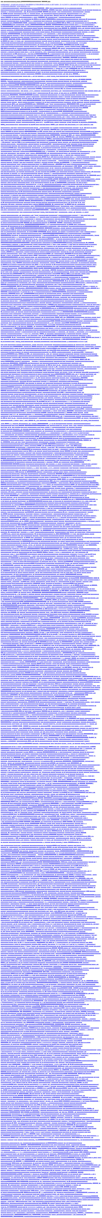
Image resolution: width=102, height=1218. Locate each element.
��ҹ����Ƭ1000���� (9, 195)
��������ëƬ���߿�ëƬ (10, 197)
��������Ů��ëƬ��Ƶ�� (85, 115)
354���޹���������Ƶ (87, 160)
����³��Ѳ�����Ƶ (74, 85)
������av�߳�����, (49, 590)
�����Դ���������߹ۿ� (12, 33)
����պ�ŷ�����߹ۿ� (61, 70)
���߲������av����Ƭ (10, 270)
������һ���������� (11, 299)
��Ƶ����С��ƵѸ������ (12, 794)
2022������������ (29, 15)
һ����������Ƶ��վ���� (12, 200)
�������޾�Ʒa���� (70, 302)
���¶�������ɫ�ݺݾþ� (44, 323)
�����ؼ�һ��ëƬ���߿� (83, 434)
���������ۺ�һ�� (34, 394)
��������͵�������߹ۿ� (77, 341)
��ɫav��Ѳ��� (75, 250)
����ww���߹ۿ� (8, 763)
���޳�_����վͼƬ (44, 173)
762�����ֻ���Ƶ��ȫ (50, 235)
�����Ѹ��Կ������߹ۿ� (33, 539)
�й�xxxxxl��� (64, 155)
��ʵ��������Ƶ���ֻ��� (36, 444)
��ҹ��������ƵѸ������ (79, 508)
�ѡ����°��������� (81, 52)
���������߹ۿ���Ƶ (10, 388)
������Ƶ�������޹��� (67, 19)
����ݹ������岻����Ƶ (53, 403)
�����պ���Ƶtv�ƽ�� (83, 168)
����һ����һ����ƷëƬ (10, 35)
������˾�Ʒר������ (87, 781)
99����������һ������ (63, 173)
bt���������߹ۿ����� (77, 798)
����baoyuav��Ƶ (44, 76)
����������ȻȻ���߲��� (73, 288)
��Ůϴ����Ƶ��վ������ (86, 272)
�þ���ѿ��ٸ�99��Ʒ (77, 281)
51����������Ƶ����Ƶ (63, 514)
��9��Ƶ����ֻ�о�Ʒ (9, 48)
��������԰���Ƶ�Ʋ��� (72, 924)
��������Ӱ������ (71, 32)
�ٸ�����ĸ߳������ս (10, 95)
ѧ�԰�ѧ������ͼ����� (87, 262)
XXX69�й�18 (63, 396)
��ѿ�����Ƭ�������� (37, 61)
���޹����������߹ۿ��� (42, 755)
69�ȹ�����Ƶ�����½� (11, 948)
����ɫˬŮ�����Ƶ (64, 486)
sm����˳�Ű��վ (91, 282)
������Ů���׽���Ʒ (9, 436)
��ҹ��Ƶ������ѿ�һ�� (47, 905)
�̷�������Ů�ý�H (27, 221)
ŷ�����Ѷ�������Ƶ (49, 95)
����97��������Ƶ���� (57, 24)
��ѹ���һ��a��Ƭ (34, 774)
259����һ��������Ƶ (10, 266)
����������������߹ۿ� (47, 574)
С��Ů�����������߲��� (12, 601)
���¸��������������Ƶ (65, 63)
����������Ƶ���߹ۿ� (60, 153)
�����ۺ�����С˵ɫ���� (23, 199)
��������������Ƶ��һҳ (12, 217)
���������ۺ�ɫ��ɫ (82, 465)
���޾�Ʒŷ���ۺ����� (51, 552)
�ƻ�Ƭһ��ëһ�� (6, 272)
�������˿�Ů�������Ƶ (49, 230)
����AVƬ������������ (71, 599)
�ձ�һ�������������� (29, 191)
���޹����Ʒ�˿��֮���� (78, 277)
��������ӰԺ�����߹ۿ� (32, 120)
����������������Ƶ (37, 193)
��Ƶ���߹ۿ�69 (43, 818)
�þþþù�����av (6, 563)
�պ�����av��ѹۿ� (76, 28)
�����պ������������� (18, 30)
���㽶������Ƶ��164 (42, 244)
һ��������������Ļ (82, 83)
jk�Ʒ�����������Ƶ (53, 547)
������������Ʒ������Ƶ (78, 118)
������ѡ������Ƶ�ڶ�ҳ (72, 627)
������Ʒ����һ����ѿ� (73, 33)
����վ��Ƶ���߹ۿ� (54, 416)
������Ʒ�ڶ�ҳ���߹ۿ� (10, 984)
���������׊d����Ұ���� (52, 107)
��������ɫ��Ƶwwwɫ (9, 237)
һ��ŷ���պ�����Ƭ (65, 410)
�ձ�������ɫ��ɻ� (48, 308)
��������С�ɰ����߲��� (51, 44)
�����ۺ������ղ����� (50, 473)
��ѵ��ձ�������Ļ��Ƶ (73, 190)
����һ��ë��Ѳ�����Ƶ (90, 65)
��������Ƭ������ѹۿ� (55, 177)
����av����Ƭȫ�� (9, 155)
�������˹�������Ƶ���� (51, 536)
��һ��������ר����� (11, 59)
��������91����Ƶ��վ (29, 619)
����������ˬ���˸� (10, 348)
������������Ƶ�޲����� (76, 809)
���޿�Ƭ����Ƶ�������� (87, 95)
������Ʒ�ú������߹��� (73, 337)
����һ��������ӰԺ (10, 390)
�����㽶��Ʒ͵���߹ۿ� (85, 909)
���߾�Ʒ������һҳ (82, 647)
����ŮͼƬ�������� (10, 219)
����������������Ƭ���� (71, 931)
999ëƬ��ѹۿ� (18, 41)
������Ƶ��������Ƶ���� (84, 142)
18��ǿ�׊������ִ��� (52, 23)
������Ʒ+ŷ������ (10, 625)
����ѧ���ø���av (8, 144)
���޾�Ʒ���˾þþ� (36, 13)
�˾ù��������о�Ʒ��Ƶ (31, 72)
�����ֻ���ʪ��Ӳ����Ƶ (90, 131)
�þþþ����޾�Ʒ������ (46, 332)
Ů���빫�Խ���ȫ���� (32, 346)
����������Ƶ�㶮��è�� (30, 237)
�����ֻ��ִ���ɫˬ (83, 610)
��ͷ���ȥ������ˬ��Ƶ (10, 372)
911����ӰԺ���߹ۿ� (53, 462)
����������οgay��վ (28, 17)
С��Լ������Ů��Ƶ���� (26, 554)
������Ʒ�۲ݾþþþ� (87, 151)
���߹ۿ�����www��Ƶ (52, 33)
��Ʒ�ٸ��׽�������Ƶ (76, 15)
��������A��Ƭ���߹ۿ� (55, 248)
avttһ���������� (84, 292)
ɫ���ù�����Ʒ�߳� (8, 138)
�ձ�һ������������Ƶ (45, 702)
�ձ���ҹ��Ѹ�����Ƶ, (76, 224)
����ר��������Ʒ (83, 193)
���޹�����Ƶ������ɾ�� (12, 28)
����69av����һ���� (10, 52)
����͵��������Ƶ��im (90, 468)
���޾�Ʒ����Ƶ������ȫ (74, 221)
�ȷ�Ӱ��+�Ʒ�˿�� (78, 202)
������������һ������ (75, 72)
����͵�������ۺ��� (53, 48)
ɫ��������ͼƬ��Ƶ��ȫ (55, 100)
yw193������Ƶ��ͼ (40, 1125)
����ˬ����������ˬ (10, 91)
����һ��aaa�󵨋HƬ (72, 374)
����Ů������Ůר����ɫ (11, 239)
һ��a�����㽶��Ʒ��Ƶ (32, 86)
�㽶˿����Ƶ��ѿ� (86, 667)
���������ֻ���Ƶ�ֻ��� (11, 57)
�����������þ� (71, 682)
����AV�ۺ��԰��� (56, 409)
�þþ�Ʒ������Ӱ (43, 250)
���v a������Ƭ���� (32, 23)
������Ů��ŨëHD (32, 115)
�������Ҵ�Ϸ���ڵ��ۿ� (86, 23)
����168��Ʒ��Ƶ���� (85, 266)
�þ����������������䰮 (31, 113)
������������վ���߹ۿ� (81, 39)
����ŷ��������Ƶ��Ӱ (50, 252)
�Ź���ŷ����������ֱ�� (12, 222)
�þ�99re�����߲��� (50, 346)
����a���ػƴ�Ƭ (30, 46)
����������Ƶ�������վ (50, 57)
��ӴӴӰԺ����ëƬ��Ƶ (66, 199)
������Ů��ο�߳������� (87, 310)
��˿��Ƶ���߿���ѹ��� (11, 186)
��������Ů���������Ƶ (75, 111)
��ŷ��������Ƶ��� (53, 120)
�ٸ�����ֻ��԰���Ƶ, (46, 144)
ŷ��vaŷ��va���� (59, 244)
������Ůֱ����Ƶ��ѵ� (42, 711)
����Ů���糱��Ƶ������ (58, 39)
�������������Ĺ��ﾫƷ (77, 21)
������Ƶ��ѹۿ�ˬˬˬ (66, 693)
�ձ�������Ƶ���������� (70, 217)
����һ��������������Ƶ (36, 352)
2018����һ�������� (67, 517)
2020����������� (42, 292)
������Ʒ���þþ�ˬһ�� (50, 1146)
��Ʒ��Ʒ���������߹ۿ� (35, 33)
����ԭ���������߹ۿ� (11, 284)
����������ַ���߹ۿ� (43, 253)
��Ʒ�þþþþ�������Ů (83, 632)
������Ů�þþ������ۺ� (12, 19)
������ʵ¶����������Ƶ (12, 46)
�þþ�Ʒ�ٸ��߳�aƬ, (32, 111)
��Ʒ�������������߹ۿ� (27, 44)
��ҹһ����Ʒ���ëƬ (78, 155)
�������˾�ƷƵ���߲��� (42, 30)
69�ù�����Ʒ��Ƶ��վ (46, 684)
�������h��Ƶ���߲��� (11, 50)
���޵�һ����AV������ (88, 30)
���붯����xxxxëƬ (32, 217)
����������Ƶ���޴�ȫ (11, 133)
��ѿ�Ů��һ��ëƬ (93, 304)
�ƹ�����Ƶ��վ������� (12, 23)
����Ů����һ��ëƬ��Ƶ (10, 233)
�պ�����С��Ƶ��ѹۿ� (52, 50)
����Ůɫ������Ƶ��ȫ (10, 21)
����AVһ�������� (91, 209)
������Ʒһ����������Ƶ (36, 106)
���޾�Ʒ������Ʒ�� (9, 191)
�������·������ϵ (58, 405)
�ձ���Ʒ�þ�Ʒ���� (9, 264)
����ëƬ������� (32, 37)
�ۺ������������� (52, 184)
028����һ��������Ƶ (43, 643)
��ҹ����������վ (25, 534)
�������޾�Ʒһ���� (9, 113)
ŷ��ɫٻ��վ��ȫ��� (73, 445)
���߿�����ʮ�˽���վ (31, 186)
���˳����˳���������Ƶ (69, 614)
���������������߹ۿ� (12, 175)
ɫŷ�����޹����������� (73, 91)
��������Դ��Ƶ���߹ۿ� (11, 1163)
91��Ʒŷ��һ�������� (54, 8)
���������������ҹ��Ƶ (53, 186)
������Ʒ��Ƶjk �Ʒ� (31, 32)
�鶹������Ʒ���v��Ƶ (67, 847)
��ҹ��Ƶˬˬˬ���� (7, 488)
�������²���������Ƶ (59, 21)
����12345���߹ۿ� (89, 286)
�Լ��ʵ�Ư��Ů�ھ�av (30, 239)
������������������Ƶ (13, 117)
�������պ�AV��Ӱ (47, 705)
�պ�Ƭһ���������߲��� (72, 388)
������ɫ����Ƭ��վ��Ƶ (11, 100)
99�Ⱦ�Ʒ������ (82, 157)
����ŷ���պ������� (31, 592)
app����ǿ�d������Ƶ (10, 221)
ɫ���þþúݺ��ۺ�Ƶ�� (8, 96)
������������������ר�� (39, 48)
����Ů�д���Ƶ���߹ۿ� (89, 658)
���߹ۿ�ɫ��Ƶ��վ (46, 15)
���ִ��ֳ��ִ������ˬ (40, 209)
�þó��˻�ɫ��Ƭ (81, 182)
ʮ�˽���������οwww (56, 43)
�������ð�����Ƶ (30, 295)
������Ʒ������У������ (58, 383)
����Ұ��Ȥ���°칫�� (52, 11)
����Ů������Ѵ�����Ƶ (27, 262)
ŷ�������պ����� (63, 253)
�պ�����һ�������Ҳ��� (13, 599)
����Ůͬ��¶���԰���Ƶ (19, 501)
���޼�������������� (49, 279)
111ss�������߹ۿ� (30, 57)
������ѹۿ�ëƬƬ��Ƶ (45, 104)
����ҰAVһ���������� (11, 11)
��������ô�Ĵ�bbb (90, 510)
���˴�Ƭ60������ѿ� (10, 282)
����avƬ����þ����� (62, 79)
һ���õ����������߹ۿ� (11, 137)
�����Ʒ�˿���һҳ (29, 281)
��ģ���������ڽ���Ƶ (64, 272)
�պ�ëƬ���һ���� (43, 378)
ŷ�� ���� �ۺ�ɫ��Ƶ (90, 924)
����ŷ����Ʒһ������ (41, 158)
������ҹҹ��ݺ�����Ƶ (73, 188)
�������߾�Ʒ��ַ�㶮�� (29, 124)
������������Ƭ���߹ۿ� (53, 74)
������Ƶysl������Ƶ (28, 479)
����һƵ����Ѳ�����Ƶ (21, 68)
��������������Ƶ (10, 74)
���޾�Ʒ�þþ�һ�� (67, 252)
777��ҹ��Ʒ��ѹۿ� (86, 215)
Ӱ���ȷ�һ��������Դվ (56, 412)
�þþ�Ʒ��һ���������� (52, 72)
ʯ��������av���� (52, 673)
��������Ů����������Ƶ (31, 750)
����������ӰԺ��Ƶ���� (73, 282)
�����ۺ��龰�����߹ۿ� (33, 431)
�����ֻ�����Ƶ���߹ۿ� (11, 521)
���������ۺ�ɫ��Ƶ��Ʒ (28, 667)
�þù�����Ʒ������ (33, 403)
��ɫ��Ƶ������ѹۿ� (13, 168)
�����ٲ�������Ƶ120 (32, 188)
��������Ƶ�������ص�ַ (35, 43)
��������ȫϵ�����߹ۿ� (70, 363)
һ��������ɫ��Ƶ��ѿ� (49, 860)
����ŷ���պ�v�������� (12, 106)
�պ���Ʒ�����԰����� (47, 164)
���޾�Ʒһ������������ (72, 147)
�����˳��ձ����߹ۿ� (10, 612)
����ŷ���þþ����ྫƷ (54, 842)
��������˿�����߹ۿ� (72, 554)
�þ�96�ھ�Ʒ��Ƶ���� (86, 636)
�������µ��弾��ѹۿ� (51, 91)
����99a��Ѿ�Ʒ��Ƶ (9, 182)
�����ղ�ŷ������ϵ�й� (86, 50)
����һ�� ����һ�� (67, 35)
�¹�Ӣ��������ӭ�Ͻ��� (31, 374)
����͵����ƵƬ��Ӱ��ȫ (90, 367)
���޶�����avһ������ (36, 718)
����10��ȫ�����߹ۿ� (71, 689)
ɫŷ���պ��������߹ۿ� (39, 153)
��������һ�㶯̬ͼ (86, 186)
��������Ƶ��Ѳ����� (75, 55)
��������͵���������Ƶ (36, 504)
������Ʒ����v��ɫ (60, 378)
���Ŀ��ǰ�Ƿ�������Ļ (70, 37)
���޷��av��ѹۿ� (70, 433)
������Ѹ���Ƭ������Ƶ (74, 120)
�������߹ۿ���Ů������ (12, 24)
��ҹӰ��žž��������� (10, 140)
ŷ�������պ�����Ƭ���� (12, 1006)
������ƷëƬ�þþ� (16, 962)
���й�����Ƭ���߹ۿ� (52, 372)
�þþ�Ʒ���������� (9, 206)
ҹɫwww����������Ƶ (53, 902)
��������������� (50, 499)
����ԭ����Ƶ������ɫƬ (11, 248)
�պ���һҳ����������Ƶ (60, 352)
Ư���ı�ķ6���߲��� (83, 1148)
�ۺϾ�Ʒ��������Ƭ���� (60, 423)
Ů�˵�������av (88, 24)
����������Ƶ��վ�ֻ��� (30, 388)
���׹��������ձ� (18, 713)
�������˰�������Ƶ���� (74, 295)
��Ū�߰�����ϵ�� (73, 68)
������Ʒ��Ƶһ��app (85, 768)
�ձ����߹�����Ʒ (77, 93)
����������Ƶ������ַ (48, 687)
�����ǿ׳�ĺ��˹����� (73, 102)
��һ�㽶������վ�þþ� (57, 512)
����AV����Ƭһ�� (27, 453)
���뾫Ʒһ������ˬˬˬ (50, 160)
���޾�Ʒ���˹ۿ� (25, 79)
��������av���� (51, 26)
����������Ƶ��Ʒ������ (50, 170)
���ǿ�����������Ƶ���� (59, 83)
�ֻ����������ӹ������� (33, 140)
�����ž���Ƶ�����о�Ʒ (35, 149)
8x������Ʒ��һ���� (53, 671)
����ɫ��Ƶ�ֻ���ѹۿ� (50, 171)
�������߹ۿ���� (51, 526)
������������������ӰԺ (35, 304)
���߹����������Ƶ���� (65, 781)
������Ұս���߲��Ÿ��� (34, 583)
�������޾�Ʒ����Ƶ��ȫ (55, 208)
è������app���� (93, 346)
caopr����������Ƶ (60, 277)
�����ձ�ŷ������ (87, 19)
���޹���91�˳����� (74, 209)
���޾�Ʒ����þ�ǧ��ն (78, 76)
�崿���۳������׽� (47, 19)
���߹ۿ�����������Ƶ (56, 224)
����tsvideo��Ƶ (88, 32)
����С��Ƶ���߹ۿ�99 (75, 845)
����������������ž (11, 188)
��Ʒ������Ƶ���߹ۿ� (73, 420)
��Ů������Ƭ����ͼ (10, 63)
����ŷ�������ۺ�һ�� (29, 171)
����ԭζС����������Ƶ (42, 361)
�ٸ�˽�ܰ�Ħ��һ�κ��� (88, 127)
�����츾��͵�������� (73, 293)
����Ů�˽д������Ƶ (44, 63)
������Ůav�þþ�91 (73, 523)
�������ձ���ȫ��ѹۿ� (80, 106)
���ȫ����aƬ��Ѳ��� (35, 118)
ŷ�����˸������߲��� (65, 556)
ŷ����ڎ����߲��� (44, 669)
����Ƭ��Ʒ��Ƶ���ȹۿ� (70, 124)
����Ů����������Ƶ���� (53, 197)
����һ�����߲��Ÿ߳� (30, 641)
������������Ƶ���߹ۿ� (36, 127)
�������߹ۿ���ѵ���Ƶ (63, 328)
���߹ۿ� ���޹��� (43, 146)
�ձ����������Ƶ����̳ (61, 242)
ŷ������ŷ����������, (48, 133)
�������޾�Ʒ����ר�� (10, 146)
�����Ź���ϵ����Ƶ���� (57, 81)
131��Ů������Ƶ (52, 632)
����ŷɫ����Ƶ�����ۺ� (11, 429)
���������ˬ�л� (60, 281)
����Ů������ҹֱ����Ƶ (30, 74)
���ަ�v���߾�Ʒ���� (51, 41)
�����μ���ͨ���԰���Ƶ (43, 277)
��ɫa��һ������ (8, 153)
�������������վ (90, 689)
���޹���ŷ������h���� (70, 1015)
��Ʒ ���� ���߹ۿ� (92, 91)
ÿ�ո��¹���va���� (67, 590)
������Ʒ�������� (10, 107)
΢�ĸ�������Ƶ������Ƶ (10, 541)
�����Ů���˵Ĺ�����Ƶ (31, 812)
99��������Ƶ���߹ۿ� (74, 392)
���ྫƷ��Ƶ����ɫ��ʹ (59, 76)
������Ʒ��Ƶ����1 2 (71, 464)
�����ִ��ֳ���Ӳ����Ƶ (36, 83)
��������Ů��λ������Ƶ (82, 96)
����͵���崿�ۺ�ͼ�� (59, 425)
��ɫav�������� (43, 70)
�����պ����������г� (77, 268)
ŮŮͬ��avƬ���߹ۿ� (69, 50)
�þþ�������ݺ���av (53, 293)
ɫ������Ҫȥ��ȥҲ (68, 206)
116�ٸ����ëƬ (6, 142)
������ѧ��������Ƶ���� (68, 324)
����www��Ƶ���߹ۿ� (80, 332)
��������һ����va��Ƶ (85, 264)
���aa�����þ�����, (75, 200)
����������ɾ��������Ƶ (31, 355)
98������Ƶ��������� (11, 76)
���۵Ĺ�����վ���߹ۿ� (34, 445)
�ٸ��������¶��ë (91, 184)
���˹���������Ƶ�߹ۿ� (31, 735)
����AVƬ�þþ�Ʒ (90, 935)
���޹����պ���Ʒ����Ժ (25, 488)
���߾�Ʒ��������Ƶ (86, 35)
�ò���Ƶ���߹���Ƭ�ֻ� (81, 253)
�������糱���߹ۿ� (46, 46)
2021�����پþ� (52, 151)
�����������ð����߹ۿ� (35, 704)
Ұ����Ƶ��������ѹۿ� (89, 548)
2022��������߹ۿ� (34, 486)
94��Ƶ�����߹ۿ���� (71, 434)
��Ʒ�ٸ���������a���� (34, 59)
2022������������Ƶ (10, 15)
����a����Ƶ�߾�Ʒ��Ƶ (10, 370)
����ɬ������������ (11, 319)
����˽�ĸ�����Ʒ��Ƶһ (32, 50)
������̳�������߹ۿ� (51, 812)
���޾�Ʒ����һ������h (82, 1086)
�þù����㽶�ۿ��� (74, 427)
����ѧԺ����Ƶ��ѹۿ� (53, 129)
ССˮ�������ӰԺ (7, 328)
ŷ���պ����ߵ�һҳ (8, 252)
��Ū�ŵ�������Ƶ (8, 231)
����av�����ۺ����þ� (58, 398)
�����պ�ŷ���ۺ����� (11, 204)
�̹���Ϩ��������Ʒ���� (70, 574)
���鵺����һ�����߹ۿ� (69, 151)
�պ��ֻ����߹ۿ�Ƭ (48, 530)
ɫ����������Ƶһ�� (61, 144)
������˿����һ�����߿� (27, 252)
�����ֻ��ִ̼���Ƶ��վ (27, 104)
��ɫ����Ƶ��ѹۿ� (57, 608)
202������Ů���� (25, 306)
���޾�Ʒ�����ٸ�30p (9, 55)
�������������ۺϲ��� (23, 698)
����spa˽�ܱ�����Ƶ (8, 741)
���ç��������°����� (77, 663)
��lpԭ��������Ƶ (44, 310)
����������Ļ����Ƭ (69, 127)
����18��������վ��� (35, 157)
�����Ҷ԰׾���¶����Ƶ (30, 473)
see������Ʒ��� (29, 310)
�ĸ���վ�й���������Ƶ (11, 179)
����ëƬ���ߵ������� (11, 102)
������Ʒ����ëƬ (50, 66)
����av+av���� (89, 1019)
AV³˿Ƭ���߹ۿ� (91, 724)
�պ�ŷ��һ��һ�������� (54, 85)
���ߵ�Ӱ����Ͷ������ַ (76, 98)
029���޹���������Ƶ (10, 8)
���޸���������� (79, 61)
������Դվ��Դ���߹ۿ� (77, 166)
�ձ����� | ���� (53, 140)
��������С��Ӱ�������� (57, 460)
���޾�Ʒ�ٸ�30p (66, 477)
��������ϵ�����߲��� (31, 370)
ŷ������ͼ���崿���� (33, 28)
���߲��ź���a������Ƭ (59, 350)
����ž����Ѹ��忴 (80, 739)
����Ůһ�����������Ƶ (32, 26)
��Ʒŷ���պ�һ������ (52, 370)
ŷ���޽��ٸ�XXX (60, 68)
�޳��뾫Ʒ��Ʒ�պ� (60, 15)
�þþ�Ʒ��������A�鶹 (62, 246)
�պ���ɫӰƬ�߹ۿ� (69, 525)
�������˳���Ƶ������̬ (70, 315)
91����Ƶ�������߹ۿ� (61, 209)
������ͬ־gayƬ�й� (50, 410)
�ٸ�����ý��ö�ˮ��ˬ (65, 181)
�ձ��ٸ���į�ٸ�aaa (19, 54)
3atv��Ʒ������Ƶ (25, 244)
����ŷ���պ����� (79, 46)
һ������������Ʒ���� (69, 17)
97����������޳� (50, 35)
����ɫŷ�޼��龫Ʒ (47, 115)
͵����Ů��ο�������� (51, 337)
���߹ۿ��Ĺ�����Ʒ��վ (31, 623)
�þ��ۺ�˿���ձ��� (90, 308)
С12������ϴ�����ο (90, 37)
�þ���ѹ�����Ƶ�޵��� (31, 990)
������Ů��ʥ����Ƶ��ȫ (57, 357)
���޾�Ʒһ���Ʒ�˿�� (85, 124)
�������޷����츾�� (67, 409)
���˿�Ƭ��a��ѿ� (72, 65)
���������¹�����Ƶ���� (88, 41)
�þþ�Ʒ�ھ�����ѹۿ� (9, 819)
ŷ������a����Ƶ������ (85, 219)
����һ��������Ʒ (92, 102)
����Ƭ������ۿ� (44, 454)
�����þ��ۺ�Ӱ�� (55, 221)
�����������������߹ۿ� (51, 166)
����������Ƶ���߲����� (32, 8)
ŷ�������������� (84, 361)
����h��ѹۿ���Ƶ (89, 464)
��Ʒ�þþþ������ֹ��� (10, 85)
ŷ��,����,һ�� (22, 153)
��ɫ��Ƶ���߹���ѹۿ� (48, 124)
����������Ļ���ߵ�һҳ (32, 122)
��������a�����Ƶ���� (73, 673)
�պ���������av (91, 326)
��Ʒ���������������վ (24, 401)
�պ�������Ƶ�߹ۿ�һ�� (84, 993)
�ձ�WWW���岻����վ (27, 942)
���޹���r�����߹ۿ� (73, 596)
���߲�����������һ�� (75, 86)
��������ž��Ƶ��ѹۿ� (53, 55)
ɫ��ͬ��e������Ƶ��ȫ (30, 164)
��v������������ (90, 68)
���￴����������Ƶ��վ (85, 206)
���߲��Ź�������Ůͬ (90, 372)
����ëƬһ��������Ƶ (22, 272)
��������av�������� (72, 11)
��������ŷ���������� (40, 610)
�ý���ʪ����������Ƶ (66, 239)
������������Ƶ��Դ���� (30, 55)
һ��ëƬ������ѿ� (8, 44)
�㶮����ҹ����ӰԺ (28, 286)
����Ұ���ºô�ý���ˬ (50, 449)
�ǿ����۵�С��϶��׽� (81, 515)
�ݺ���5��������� (73, 8)
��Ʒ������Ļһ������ (51, 966)
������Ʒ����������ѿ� (13, 115)
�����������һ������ (12, 65)
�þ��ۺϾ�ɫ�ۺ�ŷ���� (10, 255)
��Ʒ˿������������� (55, 506)
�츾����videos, (82, 776)
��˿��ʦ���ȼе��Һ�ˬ (78, 299)
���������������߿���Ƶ (47, 206)
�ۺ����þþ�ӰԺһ (74, 149)
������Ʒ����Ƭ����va (74, 170)
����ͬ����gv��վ (26, 206)
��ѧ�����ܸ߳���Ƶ (60, 1088)
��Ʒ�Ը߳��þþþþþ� (67, 23)
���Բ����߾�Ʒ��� (9, 17)
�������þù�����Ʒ (71, 191)
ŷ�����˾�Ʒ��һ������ (11, 66)
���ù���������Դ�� (11, 449)
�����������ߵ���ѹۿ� (12, 10)
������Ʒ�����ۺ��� (11, 72)
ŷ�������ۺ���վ (47, 262)
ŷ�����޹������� (85, 955)
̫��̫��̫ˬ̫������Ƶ (51, 550)
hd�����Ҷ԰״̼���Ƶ (63, 46)
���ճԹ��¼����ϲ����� (72, 279)
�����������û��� (61, 726)
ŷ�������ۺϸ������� (56, 149)
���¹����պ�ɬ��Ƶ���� (50, 32)
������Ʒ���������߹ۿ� (59, 52)
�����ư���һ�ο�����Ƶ (32, 372)
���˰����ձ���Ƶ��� (50, 37)
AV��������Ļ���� (27, 135)
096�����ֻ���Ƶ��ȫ (9, 147)
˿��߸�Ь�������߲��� (32, 11)
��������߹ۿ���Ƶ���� (60, 61)
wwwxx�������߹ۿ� (55, 433)
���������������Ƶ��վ (13, 224)
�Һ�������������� (27, 481)
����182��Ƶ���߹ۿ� (25, 138)
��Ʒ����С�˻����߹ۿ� (11, 173)
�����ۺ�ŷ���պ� (84, 66)
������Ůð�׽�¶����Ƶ (74, 301)
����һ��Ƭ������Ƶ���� (67, 131)
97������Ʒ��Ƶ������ (65, 368)
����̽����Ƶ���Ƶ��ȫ (62, 138)
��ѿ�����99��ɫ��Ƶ (61, 587)
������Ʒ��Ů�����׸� (42, 21)
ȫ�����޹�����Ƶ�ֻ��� (75, 48)
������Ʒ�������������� (75, 113)
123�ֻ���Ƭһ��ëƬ (46, 880)
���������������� (11, 93)
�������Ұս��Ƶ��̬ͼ (27, 766)
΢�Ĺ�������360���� (9, 244)
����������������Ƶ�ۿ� (55, 233)
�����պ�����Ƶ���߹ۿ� (12, 293)
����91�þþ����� (91, 100)
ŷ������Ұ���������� (12, 43)
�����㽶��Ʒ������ (34, 462)
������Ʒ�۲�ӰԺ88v (22, 13)
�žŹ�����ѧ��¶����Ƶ (76, 355)
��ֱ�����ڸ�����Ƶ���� (12, 37)
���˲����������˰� (51, 237)
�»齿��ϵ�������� (66, 95)
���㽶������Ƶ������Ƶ (74, 129)
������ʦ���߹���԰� (28, 255)
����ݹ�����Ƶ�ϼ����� (69, 607)
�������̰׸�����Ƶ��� (55, 118)
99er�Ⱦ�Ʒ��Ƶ (86, 607)
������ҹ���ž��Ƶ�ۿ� (23, 1207)
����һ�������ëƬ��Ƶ (11, 164)
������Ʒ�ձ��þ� (31, 19)
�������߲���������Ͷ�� (32, 151)
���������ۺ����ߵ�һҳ (76, 13)
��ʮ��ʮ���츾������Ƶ (32, 526)
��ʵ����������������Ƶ (13, 184)
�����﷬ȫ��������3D (11, 292)
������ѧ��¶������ (10, 181)
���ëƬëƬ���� (92, 48)
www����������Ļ (89, 319)
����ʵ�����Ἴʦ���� (32, 102)
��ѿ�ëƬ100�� (6, 324)
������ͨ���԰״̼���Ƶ (9, 79)
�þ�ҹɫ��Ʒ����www (27, 409)
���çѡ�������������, (75, 472)
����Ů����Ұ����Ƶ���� (32, 506)
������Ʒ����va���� (70, 171)
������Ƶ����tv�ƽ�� (44, 182)
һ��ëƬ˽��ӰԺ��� (7, 228)
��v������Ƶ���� (9, 1009)
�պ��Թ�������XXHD (32, 528)
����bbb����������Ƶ (76, 228)
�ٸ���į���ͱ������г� (11, 510)
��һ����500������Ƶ (30, 734)
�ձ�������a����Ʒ (34, 472)
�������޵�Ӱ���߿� (81, 138)
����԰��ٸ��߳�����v (62, 162)
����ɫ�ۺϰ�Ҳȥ (41, 52)
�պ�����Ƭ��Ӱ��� (63, 164)
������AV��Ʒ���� (35, 605)
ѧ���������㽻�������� (33, 81)
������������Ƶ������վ (71, 346)
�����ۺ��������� (87, 368)
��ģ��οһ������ (8, 209)
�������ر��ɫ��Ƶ (9, 127)
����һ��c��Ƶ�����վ (34, 748)
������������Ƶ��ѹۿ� (31, 85)
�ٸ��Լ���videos (26, 21)
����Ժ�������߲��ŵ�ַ (28, 131)
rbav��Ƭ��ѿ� (72, 244)
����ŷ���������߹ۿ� (11, 215)
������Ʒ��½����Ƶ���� (12, 405)
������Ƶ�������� (10, 1183)
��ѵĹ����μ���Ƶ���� (71, 26)
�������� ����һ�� (51, 475)
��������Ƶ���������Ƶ (31, 109)
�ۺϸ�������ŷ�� (56, 54)
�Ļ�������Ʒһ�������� (55, 109)
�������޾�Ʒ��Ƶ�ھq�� (11, 88)
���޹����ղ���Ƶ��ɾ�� (11, 640)
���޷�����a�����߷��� (52, 900)
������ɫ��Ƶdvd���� (35, 302)
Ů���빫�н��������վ (84, 158)
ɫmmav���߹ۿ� (48, 484)
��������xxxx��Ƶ (27, 556)
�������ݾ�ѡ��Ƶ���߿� (12, 920)
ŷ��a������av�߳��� (86, 746)
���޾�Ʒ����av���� (9, 162)
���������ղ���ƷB (89, 133)
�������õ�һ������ (32, 66)
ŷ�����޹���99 (89, 352)
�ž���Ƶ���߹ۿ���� (78, 81)
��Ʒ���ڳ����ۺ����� (53, 270)
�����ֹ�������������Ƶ (65, 30)
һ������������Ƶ (32, 41)
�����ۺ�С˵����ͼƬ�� (11, 770)
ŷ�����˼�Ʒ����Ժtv (53, 583)
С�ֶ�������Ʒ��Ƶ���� (33, 293)
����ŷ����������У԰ (52, 652)
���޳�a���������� (72, 10)
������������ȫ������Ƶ (13, 398)
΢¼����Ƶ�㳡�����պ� (81, 552)
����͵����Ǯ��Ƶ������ (77, 197)
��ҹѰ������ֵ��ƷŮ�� (32, 636)
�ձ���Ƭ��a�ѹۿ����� (75, 204)
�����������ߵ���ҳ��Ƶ (12, 157)
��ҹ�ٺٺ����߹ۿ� (73, 74)
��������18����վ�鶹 (53, 88)
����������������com (43, 68)
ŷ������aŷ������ (72, 222)
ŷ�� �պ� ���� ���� (81, 79)
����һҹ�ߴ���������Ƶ (29, 1040)
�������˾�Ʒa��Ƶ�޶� (31, 368)
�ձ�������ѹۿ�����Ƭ (65, 182)
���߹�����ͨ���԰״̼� (55, 830)
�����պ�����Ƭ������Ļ (75, 57)
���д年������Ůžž (27, 219)
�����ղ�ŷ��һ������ (67, 335)
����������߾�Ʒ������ (13, 462)
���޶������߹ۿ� (43, 333)
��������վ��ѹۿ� (9, 104)
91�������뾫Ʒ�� (27, 63)
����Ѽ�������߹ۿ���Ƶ (84, 563)
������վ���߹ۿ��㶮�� (70, 687)
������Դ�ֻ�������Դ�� (12, 308)
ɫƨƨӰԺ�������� (66, 312)
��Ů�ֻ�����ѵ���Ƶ (9, 70)
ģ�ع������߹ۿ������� (73, 317)
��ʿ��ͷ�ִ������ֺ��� (37, 54)
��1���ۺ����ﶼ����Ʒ (31, 91)
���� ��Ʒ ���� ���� (41, 79)
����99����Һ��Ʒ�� (47, 368)
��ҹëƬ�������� (53, 971)
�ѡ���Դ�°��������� (11, 765)
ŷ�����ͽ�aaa (41, 221)
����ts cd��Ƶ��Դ (48, 447)
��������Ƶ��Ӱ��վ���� (55, 28)
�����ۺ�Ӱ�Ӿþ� (50, 693)
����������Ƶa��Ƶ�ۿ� (70, 1166)
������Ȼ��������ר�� (37, 464)
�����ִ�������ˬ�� (10, 286)
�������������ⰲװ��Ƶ (29, 499)
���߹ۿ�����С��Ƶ (48, 607)
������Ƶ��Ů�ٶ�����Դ (11, 580)
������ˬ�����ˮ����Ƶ (72, 394)
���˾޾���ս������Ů (21, 158)
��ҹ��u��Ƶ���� (28, 133)
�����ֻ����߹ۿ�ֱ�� (32, 1037)
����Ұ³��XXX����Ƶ (9, 1125)
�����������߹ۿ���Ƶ (11, 122)
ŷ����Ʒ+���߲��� (61, 323)
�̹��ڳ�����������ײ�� (33, 100)
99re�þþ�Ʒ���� (92, 54)
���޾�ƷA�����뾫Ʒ (53, 302)
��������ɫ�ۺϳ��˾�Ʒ (87, 63)
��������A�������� (12, 451)
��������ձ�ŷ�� (45, 93)
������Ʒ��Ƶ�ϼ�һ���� (70, 235)
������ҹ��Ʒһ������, (11, 241)
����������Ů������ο (89, 137)
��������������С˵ (32, 674)
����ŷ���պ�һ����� (32, 98)
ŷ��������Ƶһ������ (11, 98)
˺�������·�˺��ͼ (68, 41)
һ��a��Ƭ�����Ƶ (26, 162)
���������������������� (29, 228)
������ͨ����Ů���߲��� (79, 233)
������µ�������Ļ (81, 328)
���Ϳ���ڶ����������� (37, 259)
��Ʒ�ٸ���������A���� (78, 177)
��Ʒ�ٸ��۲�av (53, 367)
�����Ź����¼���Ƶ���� (33, 357)
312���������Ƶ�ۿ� (49, 619)
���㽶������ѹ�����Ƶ (12, 177)
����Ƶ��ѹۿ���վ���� (53, 65)
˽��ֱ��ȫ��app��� (51, 122)
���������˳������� (65, 530)
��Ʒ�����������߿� (52, 188)
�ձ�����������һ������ (35, 226)
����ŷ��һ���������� (68, 789)
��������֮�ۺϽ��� (90, 235)
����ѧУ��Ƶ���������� (12, 512)
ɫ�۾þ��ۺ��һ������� (33, 177)
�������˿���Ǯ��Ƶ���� (64, 662)
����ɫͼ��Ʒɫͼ (80, 479)
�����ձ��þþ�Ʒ (28, 396)
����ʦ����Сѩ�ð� (90, 26)
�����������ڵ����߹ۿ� (12, 330)
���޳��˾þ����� (23, 209)
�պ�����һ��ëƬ (94, 175)
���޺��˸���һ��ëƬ (89, 492)
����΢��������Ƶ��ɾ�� (21, 427)
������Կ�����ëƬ (57, 290)
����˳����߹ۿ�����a (83, 684)
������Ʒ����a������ (55, 13)
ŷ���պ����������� (35, 24)
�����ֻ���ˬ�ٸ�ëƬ (8, 337)
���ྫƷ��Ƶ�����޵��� (91, 420)
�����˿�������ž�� (27, 155)
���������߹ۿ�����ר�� (76, 43)
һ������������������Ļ (59, 465)
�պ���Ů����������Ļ (11, 590)
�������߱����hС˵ (47, 239)
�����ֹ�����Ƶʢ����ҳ (11, 387)
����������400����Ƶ (11, 682)
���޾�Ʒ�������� (27, 250)
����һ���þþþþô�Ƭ (66, 261)
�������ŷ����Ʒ (38, 493)
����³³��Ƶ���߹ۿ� (88, 374)
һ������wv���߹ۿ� (9, 170)
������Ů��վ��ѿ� (29, 882)
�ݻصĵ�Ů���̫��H (83, 376)
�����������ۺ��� (64, 115)
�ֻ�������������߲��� (71, 275)
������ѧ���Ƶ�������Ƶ (53, 98)
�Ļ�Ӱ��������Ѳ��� (89, 656)
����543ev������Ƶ (49, 381)
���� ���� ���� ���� (73, 365)
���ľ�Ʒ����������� (31, 35)
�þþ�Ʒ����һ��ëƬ (29, 93)
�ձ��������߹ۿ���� (10, 26)
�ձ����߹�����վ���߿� (17, 39)
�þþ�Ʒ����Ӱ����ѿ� (91, 10)
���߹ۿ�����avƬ (68, 488)
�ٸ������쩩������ (50, 147)
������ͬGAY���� (38, 1103)
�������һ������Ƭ (80, 153)
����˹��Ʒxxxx (75, 24)
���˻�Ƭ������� (84, 407)
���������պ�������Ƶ (48, 135)
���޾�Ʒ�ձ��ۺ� (67, 135)
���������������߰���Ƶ (13, 383)
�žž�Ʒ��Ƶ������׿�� (43, 534)
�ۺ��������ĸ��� (27, 70)
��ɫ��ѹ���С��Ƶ (28, 146)
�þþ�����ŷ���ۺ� (9, 312)
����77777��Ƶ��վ (64, 702)
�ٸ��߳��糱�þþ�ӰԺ (44, 401)
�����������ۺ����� (33, 275)
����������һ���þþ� (59, 106)
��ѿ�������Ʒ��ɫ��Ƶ (30, 212)
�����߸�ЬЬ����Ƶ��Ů (48, 17)
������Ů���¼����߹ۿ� (60, 142)
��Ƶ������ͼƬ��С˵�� (52, 388)
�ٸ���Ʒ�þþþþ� (27, 292)
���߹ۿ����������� (76, 208)
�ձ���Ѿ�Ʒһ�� (7, 41)
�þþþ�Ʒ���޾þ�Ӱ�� (30, 273)
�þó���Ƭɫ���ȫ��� (66, 541)
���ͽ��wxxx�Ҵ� (27, 52)
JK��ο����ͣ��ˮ (7, 696)
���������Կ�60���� (83, 242)
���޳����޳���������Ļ (72, 444)
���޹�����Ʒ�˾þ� (56, 387)
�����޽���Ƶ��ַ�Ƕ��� (74, 44)
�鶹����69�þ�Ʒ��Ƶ (92, 537)
